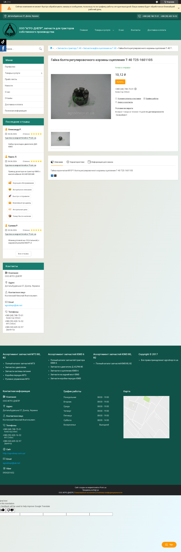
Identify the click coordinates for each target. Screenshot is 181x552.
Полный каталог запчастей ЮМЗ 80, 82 (114, 363)
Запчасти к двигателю (15, 367)
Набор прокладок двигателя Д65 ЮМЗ (22, 145)
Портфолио (10, 67)
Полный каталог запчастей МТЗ (20, 363)
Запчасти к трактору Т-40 (69, 48)
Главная (84, 30)
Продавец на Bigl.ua (90, 490)
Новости (9, 85)
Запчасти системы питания (18, 371)
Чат (169, 544)
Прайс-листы (11, 79)
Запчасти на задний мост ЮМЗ (65, 374)
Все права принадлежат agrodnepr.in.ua (159, 360)
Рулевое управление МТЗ (17, 379)
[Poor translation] (10, 510)
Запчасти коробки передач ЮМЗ (66, 378)
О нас (121, 30)
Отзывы (8, 98)
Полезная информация (16, 111)
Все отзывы (23, 254)
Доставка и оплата (156, 30)
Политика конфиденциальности (109, 493)
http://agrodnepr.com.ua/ (14, 453)
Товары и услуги (102, 30)
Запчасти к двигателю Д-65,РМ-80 (67, 367)
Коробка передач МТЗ (15, 375)
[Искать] (40, 49)
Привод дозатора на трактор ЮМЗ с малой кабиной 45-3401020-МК (24, 172)
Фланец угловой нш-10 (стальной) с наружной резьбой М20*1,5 (23, 241)
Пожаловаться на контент (84, 493)
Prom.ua (103, 488)
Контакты (135, 30)
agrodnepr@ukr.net (13, 305)
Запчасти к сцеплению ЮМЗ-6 (65, 371)
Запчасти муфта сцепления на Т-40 (99, 48)
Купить (120, 82)
